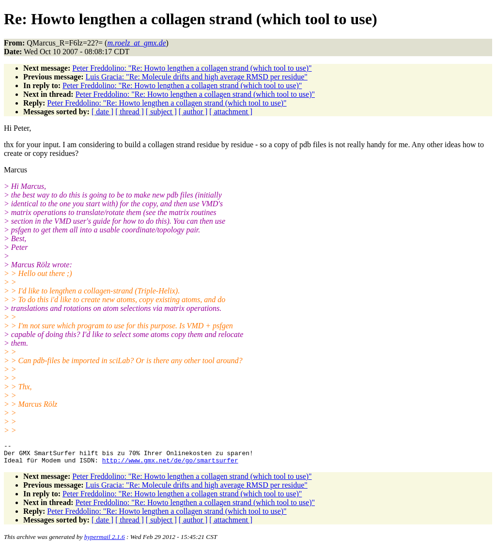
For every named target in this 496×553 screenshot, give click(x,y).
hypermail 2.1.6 (104, 541)
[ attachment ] (230, 112)
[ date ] (102, 112)
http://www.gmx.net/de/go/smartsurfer (170, 464)
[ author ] (193, 112)
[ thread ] (129, 112)
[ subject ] (161, 112)
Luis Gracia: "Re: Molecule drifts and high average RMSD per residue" (197, 77)
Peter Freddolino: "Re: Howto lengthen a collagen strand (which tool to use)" (191, 68)
